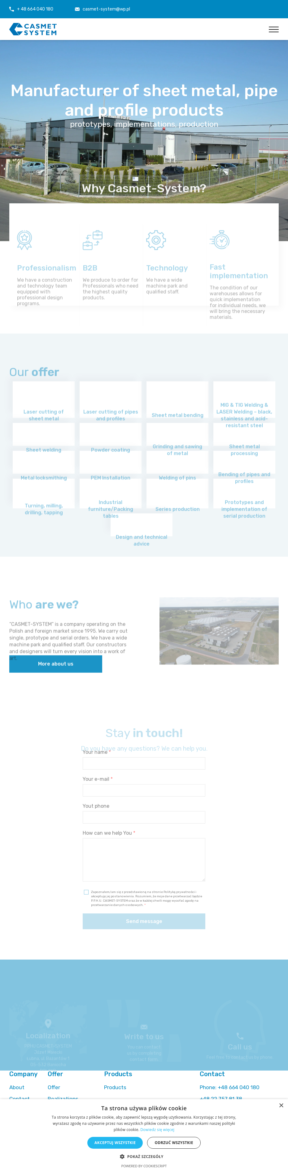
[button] (143, 1156)
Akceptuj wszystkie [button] (115, 1142)
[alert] (144, 1135)
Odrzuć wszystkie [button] (174, 1142)
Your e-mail (98, 791)
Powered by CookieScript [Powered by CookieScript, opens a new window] (144, 1166)
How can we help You (109, 845)
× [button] (281, 1105)
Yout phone (96, 818)
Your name (97, 764)
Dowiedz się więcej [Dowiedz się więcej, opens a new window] (157, 1129)
